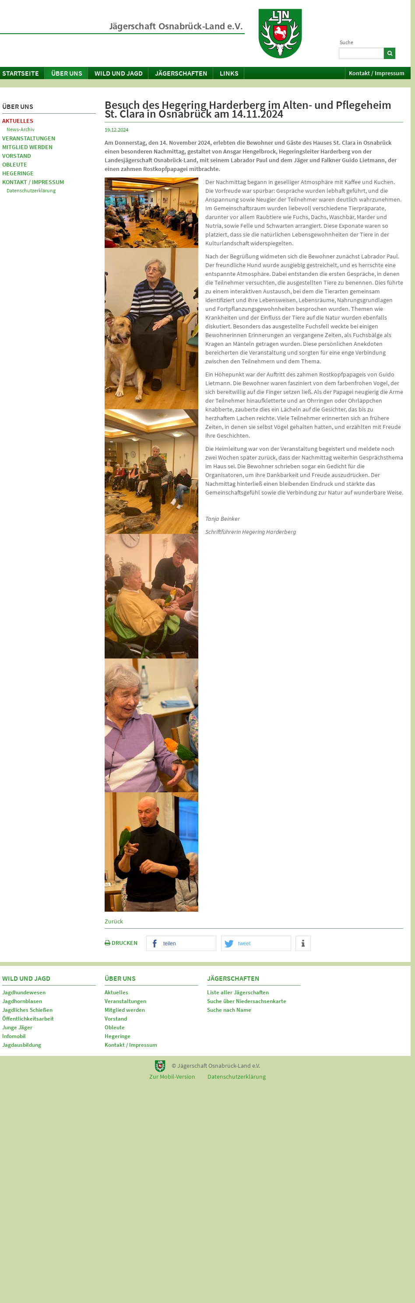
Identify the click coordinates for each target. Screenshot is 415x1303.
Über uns (66, 73)
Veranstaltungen (28, 138)
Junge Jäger (17, 1027)
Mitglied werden (27, 147)
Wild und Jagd (119, 73)
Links (229, 73)
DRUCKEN (121, 943)
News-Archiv (21, 129)
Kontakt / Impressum (376, 73)
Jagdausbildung (21, 1045)
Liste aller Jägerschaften (238, 992)
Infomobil (14, 1036)
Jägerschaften (181, 73)
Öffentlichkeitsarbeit (28, 1018)
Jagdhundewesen (24, 992)
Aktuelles (17, 121)
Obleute (14, 164)
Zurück (114, 921)
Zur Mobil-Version (172, 1076)
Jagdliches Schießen (27, 1010)
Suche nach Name (229, 1010)
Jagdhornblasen (22, 1001)
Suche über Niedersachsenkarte (246, 1001)
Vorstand (16, 156)
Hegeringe (18, 173)
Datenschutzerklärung (31, 190)
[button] (181, 943)
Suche (346, 42)
